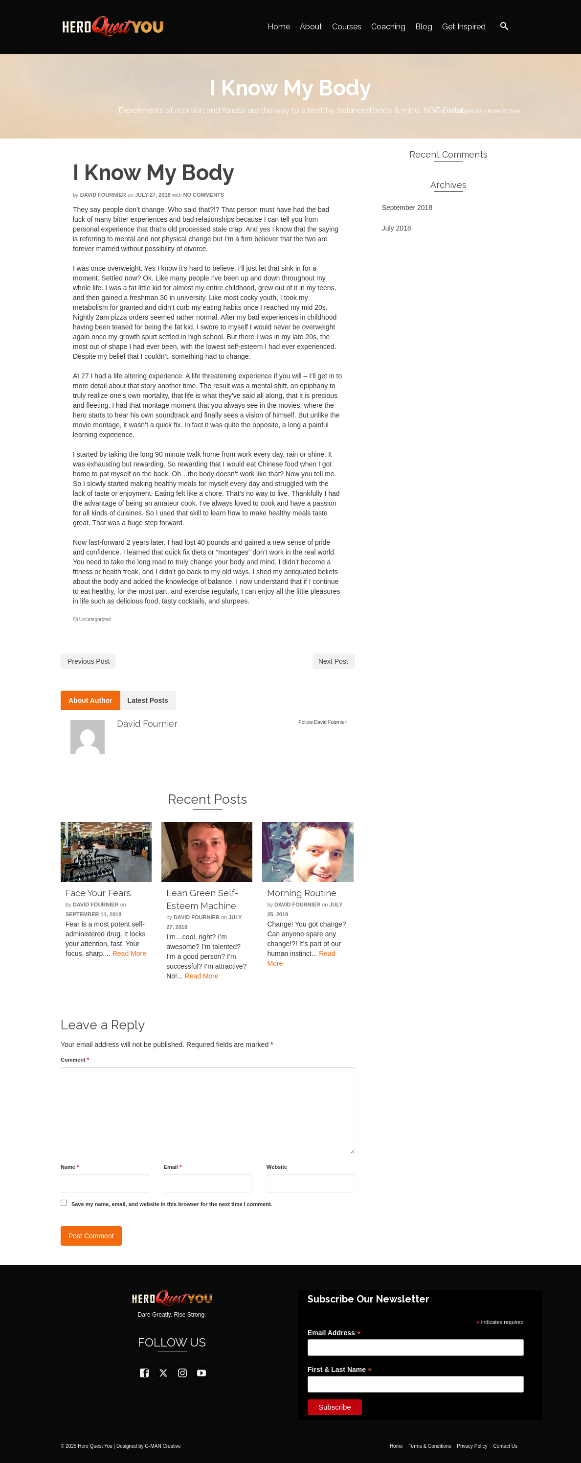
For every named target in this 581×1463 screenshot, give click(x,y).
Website (277, 1167)
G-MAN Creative (162, 1446)
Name (70, 1167)
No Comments (203, 195)
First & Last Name (340, 1369)
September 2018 (407, 207)
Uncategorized (95, 619)
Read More (129, 953)
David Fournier (103, 195)
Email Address (334, 1333)
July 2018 (396, 228)
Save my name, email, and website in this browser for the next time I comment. (171, 1204)
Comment (75, 1060)
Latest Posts (148, 700)
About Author (90, 700)
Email (173, 1167)
